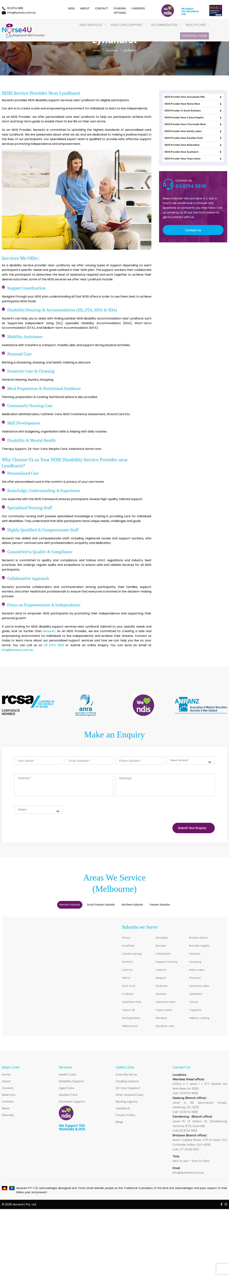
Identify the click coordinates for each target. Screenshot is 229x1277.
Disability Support (71, 1092)
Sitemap (8, 1126)
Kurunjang (197, 968)
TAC (183, 11)
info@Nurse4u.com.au (19, 12)
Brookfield (130, 951)
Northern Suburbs (143, 908)
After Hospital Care (129, 1106)
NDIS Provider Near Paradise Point (193, 159)
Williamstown (133, 1036)
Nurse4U (49, 631)
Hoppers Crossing (170, 968)
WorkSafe (191, 11)
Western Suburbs (42, 908)
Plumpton (197, 985)
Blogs (119, 1133)
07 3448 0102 (189, 1160)
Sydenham (198, 1002)
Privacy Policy (125, 1126)
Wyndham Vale (168, 1036)
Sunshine (163, 1002)
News (5, 1119)
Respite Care (68, 1106)
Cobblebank (165, 959)
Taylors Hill (130, 1019)
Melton (127, 985)
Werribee (163, 1028)
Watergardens (134, 1028)
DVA (183, 14)
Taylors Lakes (167, 1019)
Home (95, 50)
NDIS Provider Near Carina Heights (193, 129)
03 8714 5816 (12, 8)
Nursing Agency (127, 1112)
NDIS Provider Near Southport (193, 179)
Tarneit (195, 1011)
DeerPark (196, 959)
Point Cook (131, 994)
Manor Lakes (199, 976)
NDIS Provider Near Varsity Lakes (193, 149)
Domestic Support (72, 1112)
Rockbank (163, 994)
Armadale (164, 942)
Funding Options (127, 1092)
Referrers (9, 1106)
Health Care (67, 1085)
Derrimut (129, 968)
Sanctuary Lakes (202, 994)
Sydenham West (169, 1011)
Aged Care (66, 1099)
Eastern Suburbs (188, 908)
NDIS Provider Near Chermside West (193, 139)
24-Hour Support (128, 1099)
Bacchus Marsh (201, 942)
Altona (127, 942)
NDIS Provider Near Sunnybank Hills (193, 98)
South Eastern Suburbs (92, 908)
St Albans (129, 1002)
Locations (112, 50)
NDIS (71, 8)
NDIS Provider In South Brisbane (193, 119)
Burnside (163, 951)
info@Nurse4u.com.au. (18, 650)
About (85, 8)
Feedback (123, 1119)
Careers (138, 8)
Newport (162, 985)
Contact (101, 8)
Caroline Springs (135, 959)
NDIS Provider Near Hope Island (193, 189)
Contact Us (193, 262)
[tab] (41, 908)
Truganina (197, 1019)
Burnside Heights (202, 951)
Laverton (129, 976)
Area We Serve (126, 1085)
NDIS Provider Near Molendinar (193, 169)
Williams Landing (202, 1028)
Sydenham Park (134, 1011)
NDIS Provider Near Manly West (193, 108)
